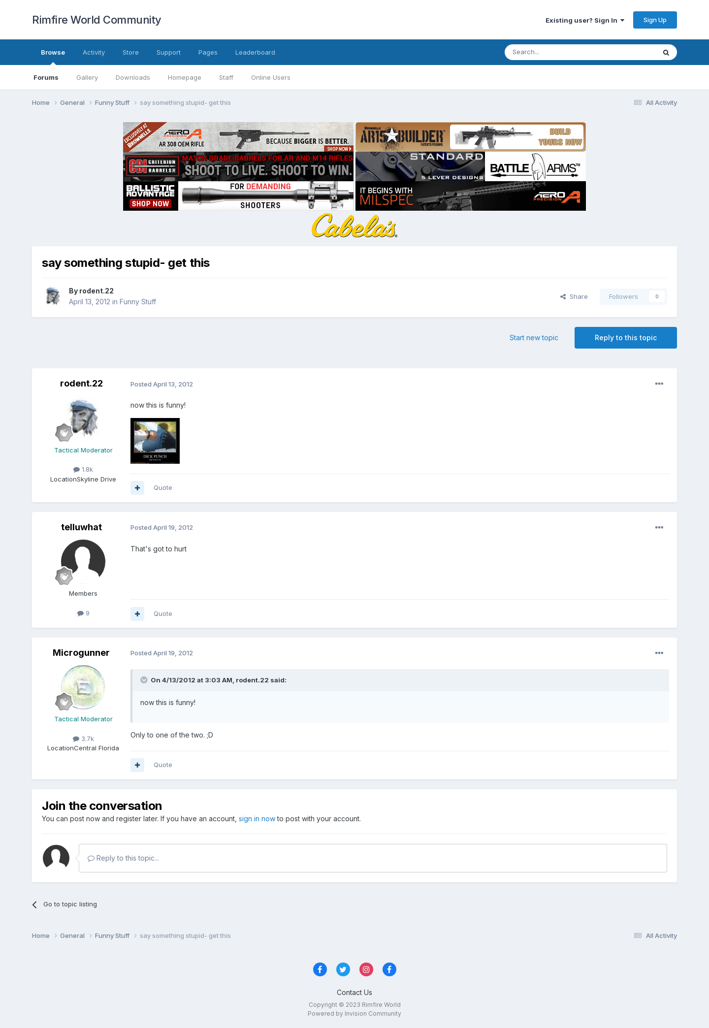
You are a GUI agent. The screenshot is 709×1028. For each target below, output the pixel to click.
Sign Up (655, 20)
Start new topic (534, 337)
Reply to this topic (626, 337)
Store (131, 52)
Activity (94, 52)
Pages (208, 52)
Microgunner (81, 652)
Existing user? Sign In (585, 20)
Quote (163, 487)
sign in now (257, 818)
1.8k (83, 469)
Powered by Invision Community (354, 1013)
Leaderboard (255, 52)
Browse (53, 56)
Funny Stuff (138, 301)
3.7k (83, 738)
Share (574, 296)
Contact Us (354, 992)
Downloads (133, 77)
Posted (161, 384)
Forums (46, 77)
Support (169, 52)
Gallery (87, 77)
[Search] (555, 52)
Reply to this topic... (123, 858)
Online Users (270, 77)
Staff (226, 77)
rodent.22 (96, 291)
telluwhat (81, 527)
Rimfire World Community (96, 19)
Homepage (184, 77)
